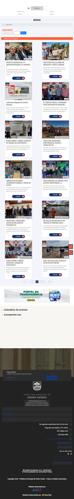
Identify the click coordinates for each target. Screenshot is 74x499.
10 (43, 282)
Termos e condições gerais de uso (63, 456)
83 (49, 282)
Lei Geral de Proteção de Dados (62, 463)
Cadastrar (51, 377)
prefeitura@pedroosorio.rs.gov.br (57, 439)
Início (3, 24)
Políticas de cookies (66, 458)
